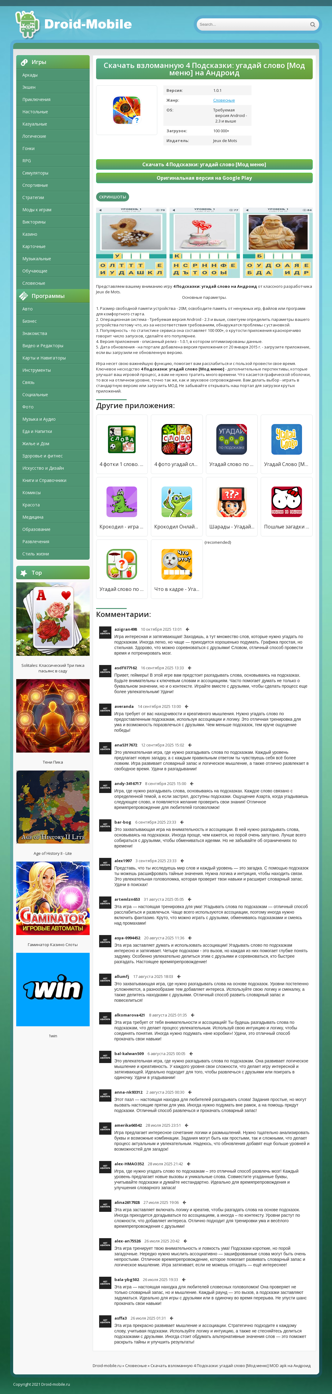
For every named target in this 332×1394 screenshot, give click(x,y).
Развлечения (35, 541)
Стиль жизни (35, 554)
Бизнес (29, 321)
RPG (26, 160)
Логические (34, 136)
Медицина (32, 517)
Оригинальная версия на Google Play (204, 178)
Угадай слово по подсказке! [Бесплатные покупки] (232, 464)
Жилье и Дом (35, 443)
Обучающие (34, 271)
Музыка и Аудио (39, 419)
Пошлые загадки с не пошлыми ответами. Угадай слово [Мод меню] (286, 526)
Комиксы (31, 492)
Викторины (34, 222)
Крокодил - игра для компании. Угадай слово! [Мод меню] (122, 526)
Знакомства (34, 333)
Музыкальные (36, 258)
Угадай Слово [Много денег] (286, 464)
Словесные (33, 283)
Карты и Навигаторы (44, 358)
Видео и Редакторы (42, 345)
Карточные (34, 246)
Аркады (30, 75)
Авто (27, 309)
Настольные (35, 112)
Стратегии (33, 197)
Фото (28, 407)
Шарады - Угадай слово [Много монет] (232, 526)
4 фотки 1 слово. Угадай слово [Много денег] (122, 464)
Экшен (28, 87)
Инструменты (36, 370)
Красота (31, 505)
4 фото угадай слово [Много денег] (177, 464)
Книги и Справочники (44, 480)
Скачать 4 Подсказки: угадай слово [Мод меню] (204, 164)
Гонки (28, 148)
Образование (36, 529)
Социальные (35, 394)
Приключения (36, 99)
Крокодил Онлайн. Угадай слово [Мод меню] (177, 526)
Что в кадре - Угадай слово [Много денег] (177, 589)
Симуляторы (35, 173)
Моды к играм (36, 209)
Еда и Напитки (37, 431)
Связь (28, 382)
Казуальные (34, 124)
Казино (29, 234)
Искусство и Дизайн (43, 468)
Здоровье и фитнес (42, 456)
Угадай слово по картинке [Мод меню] (122, 589)
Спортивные (35, 185)
